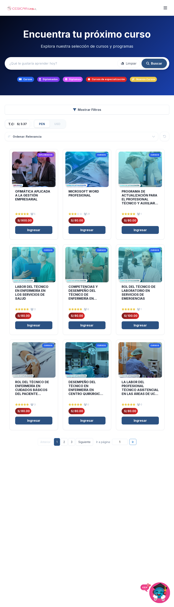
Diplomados (48, 79)
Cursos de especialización (106, 79)
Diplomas (73, 79)
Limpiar (129, 63)
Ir (133, 442)
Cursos (25, 79)
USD (57, 124)
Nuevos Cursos (143, 79)
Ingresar (33, 230)
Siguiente (84, 442)
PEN (42, 124)
